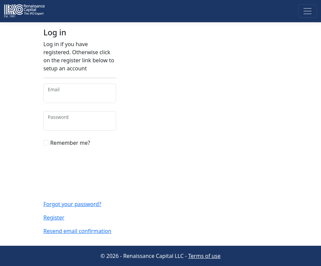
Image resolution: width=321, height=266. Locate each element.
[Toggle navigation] (307, 11)
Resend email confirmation (77, 231)
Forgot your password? (72, 204)
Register (53, 217)
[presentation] (76, 166)
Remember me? (66, 142)
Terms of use (204, 256)
